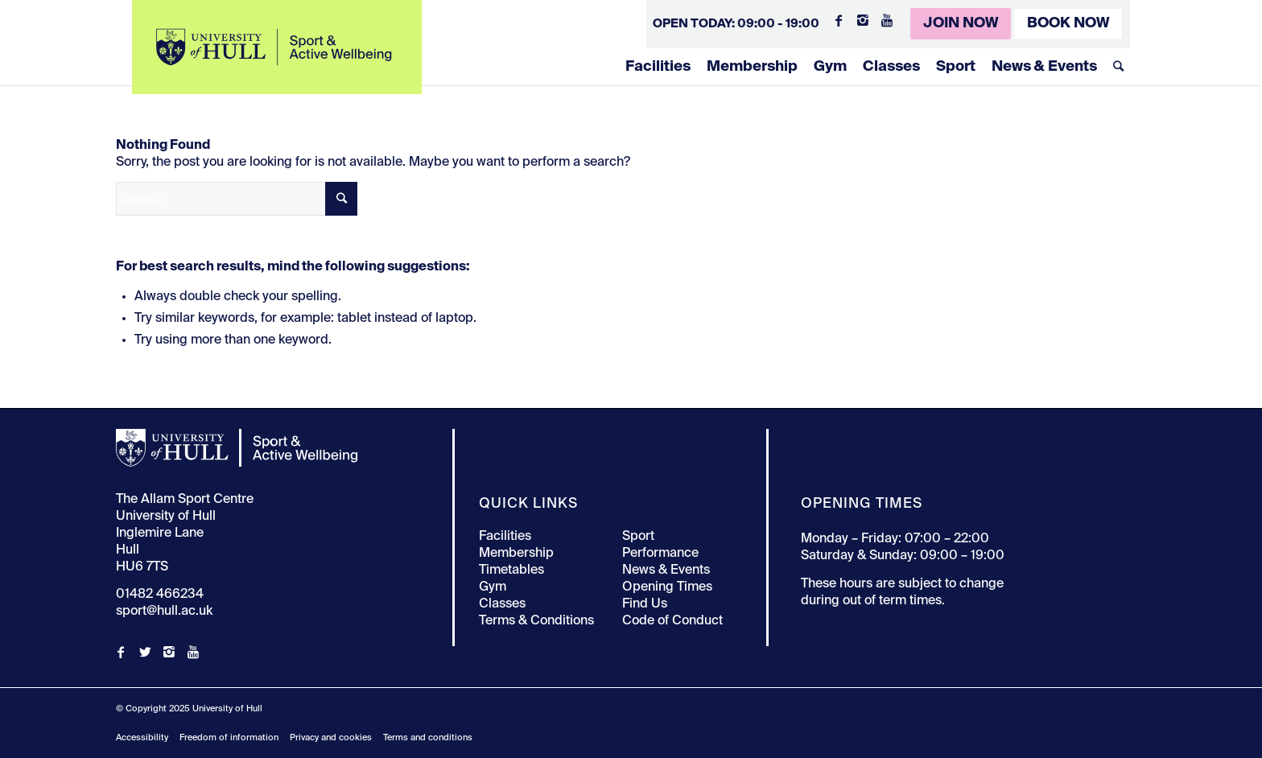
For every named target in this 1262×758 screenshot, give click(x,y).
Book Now (1068, 23)
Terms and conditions (427, 737)
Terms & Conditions (536, 621)
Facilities (658, 67)
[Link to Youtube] (887, 20)
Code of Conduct (672, 621)
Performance (660, 553)
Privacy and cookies (331, 737)
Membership (752, 67)
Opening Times (667, 587)
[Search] (1118, 67)
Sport (955, 67)
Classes (891, 67)
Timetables (511, 570)
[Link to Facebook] (839, 20)
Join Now (960, 23)
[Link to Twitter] (145, 652)
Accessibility (142, 737)
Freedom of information (228, 737)
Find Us (644, 604)
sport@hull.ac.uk (164, 611)
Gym (830, 67)
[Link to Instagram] (863, 20)
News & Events (1044, 67)
